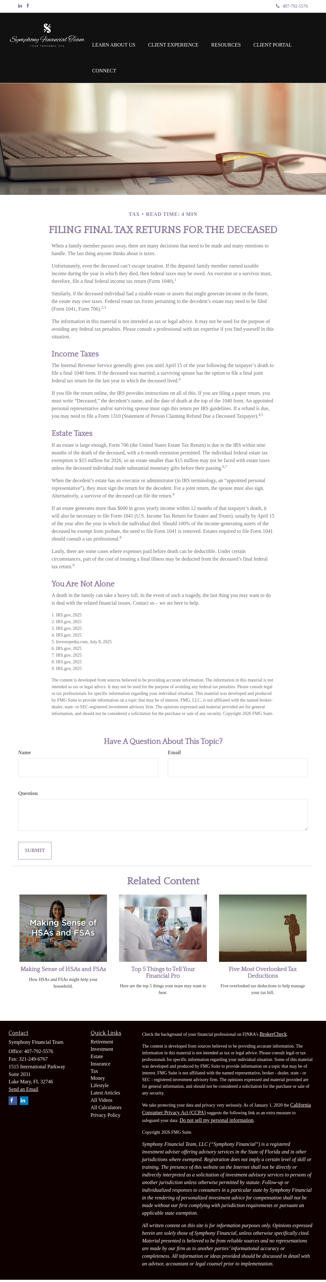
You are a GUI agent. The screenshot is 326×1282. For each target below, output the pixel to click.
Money (98, 1080)
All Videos (102, 1102)
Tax (94, 1073)
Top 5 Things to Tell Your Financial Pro (163, 975)
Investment (102, 1051)
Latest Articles (105, 1095)
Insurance (100, 1066)
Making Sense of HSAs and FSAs (63, 971)
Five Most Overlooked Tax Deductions (263, 975)
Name (24, 754)
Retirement (102, 1044)
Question (28, 795)
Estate (97, 1058)
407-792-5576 (292, 6)
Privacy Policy (106, 1117)
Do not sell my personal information (216, 1122)
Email (174, 754)
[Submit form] (35, 853)
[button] (114, 35)
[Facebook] (27, 6)
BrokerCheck (273, 1036)
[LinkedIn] (20, 6)
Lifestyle (100, 1087)
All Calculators (106, 1109)
